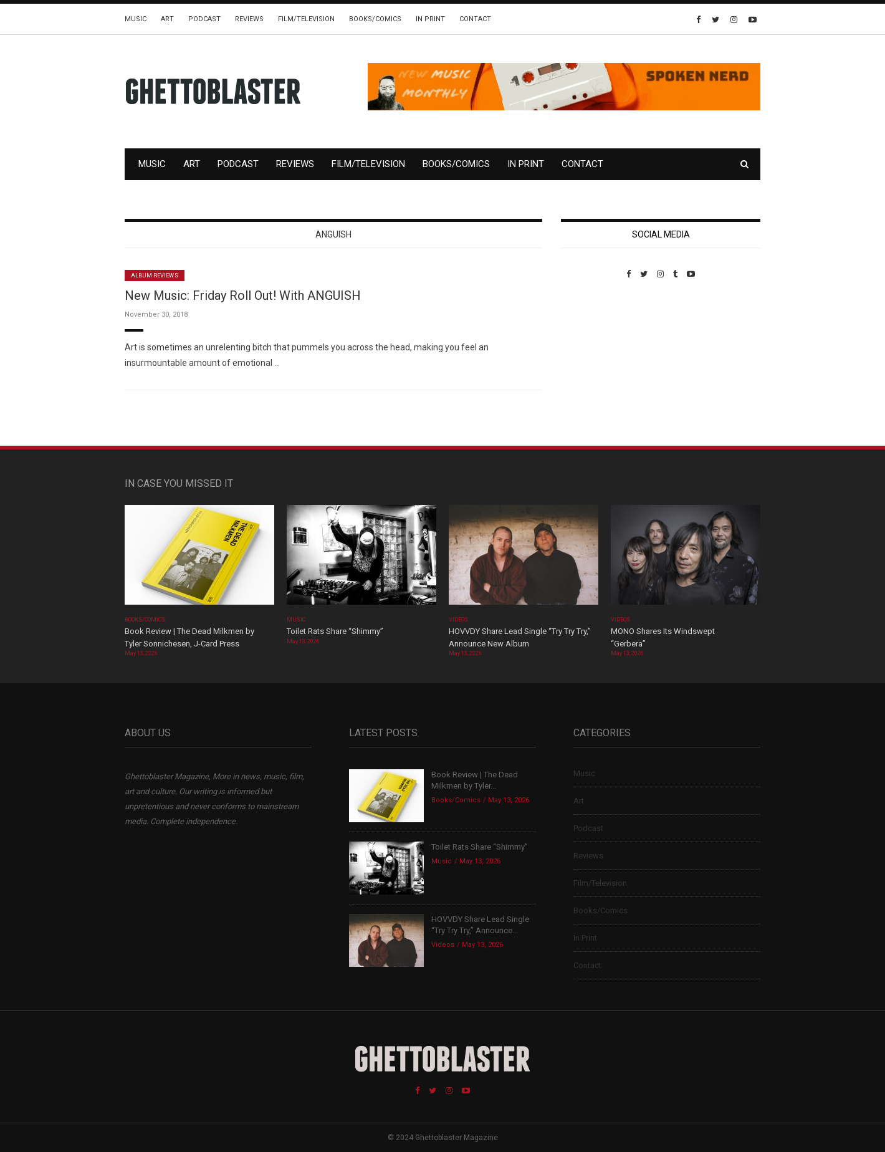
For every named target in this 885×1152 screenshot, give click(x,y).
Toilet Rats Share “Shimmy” (335, 631)
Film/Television (306, 19)
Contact (475, 19)
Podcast (204, 19)
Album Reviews (154, 275)
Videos (458, 620)
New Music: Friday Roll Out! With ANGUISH (243, 295)
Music (135, 19)
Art (167, 19)
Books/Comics (375, 19)
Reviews (249, 19)
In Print (430, 19)
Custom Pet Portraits (597, 364)
